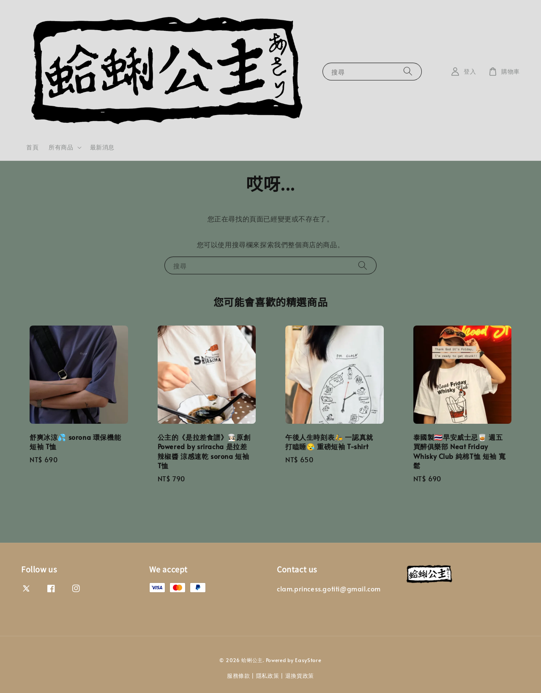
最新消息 (102, 147)
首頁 (32, 147)
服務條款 (238, 675)
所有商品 (61, 147)
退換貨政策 (299, 675)
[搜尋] (407, 71)
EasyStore (308, 660)
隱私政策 (267, 675)
